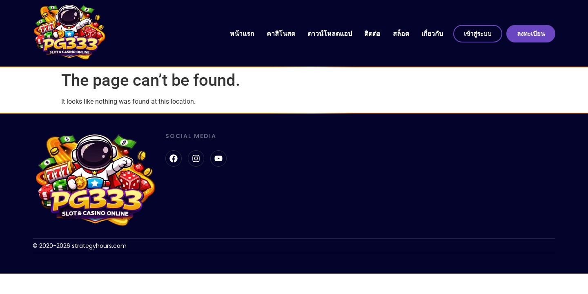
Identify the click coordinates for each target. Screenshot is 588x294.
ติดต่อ (372, 34)
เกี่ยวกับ (432, 34)
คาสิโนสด (281, 34)
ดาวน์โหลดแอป (329, 34)
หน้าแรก (242, 34)
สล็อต (401, 34)
